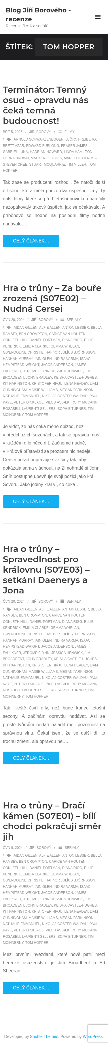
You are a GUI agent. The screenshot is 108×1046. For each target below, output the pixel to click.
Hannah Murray (18, 359)
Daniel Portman (45, 340)
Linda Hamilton (78, 152)
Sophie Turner (72, 409)
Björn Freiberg (81, 139)
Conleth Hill (15, 340)
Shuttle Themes (44, 1036)
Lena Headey (76, 384)
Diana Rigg (72, 340)
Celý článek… (31, 240)
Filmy (70, 132)
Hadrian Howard (46, 152)
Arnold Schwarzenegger (39, 139)
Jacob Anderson (57, 365)
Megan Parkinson (76, 390)
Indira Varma (66, 359)
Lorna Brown (16, 158)
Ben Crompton (33, 334)
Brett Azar (13, 146)
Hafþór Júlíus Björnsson (70, 352)
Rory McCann (84, 402)
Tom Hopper (36, 415)
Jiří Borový (40, 132)
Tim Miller (76, 164)
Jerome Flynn (36, 371)
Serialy (74, 320)
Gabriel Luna (15, 152)
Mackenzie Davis (46, 158)
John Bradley (39, 378)
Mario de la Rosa (80, 158)
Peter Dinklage (29, 402)
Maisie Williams (43, 390)
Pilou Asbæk (58, 402)
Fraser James (74, 146)
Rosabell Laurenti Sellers (29, 409)
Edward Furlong (42, 146)
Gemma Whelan (64, 346)
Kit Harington (16, 384)
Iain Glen (43, 359)
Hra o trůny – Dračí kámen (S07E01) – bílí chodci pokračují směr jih (52, 821)
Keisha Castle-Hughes (75, 378)
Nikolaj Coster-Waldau (65, 396)
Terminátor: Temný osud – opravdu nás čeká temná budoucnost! (45, 105)
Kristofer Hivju (47, 384)
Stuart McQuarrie (47, 164)
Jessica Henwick (67, 371)
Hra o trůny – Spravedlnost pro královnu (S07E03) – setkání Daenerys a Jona (46, 569)
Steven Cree (15, 164)
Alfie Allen (49, 328)
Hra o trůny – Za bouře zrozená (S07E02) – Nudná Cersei (52, 298)
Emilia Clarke (36, 346)
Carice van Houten (67, 334)
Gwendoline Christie (23, 352)
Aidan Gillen (25, 328)
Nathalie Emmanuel (21, 396)
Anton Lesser (75, 328)
